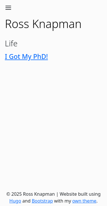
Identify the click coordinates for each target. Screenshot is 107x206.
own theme (84, 201)
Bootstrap (42, 201)
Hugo (15, 201)
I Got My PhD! (26, 56)
